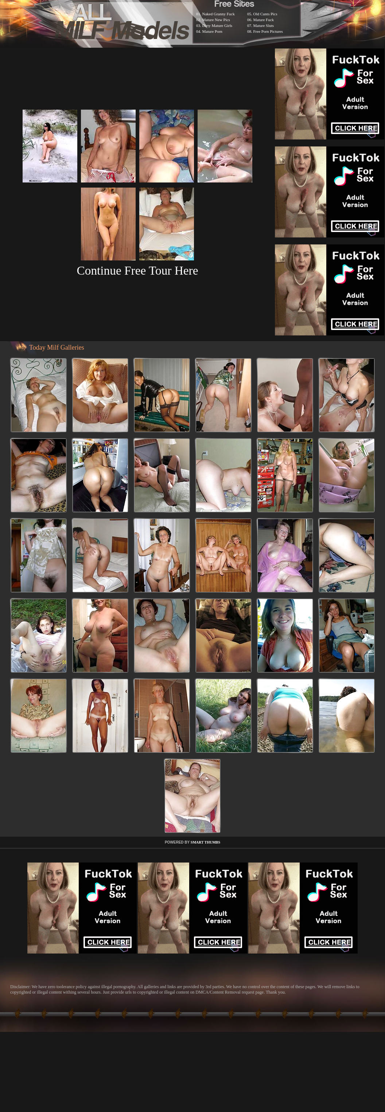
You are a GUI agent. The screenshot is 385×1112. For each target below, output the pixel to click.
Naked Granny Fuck (218, 14)
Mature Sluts (263, 25)
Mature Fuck (263, 19)
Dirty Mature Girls (217, 25)
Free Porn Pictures (268, 31)
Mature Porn (212, 31)
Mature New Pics (216, 19)
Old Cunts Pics (265, 14)
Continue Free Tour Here (137, 270)
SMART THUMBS (205, 842)
